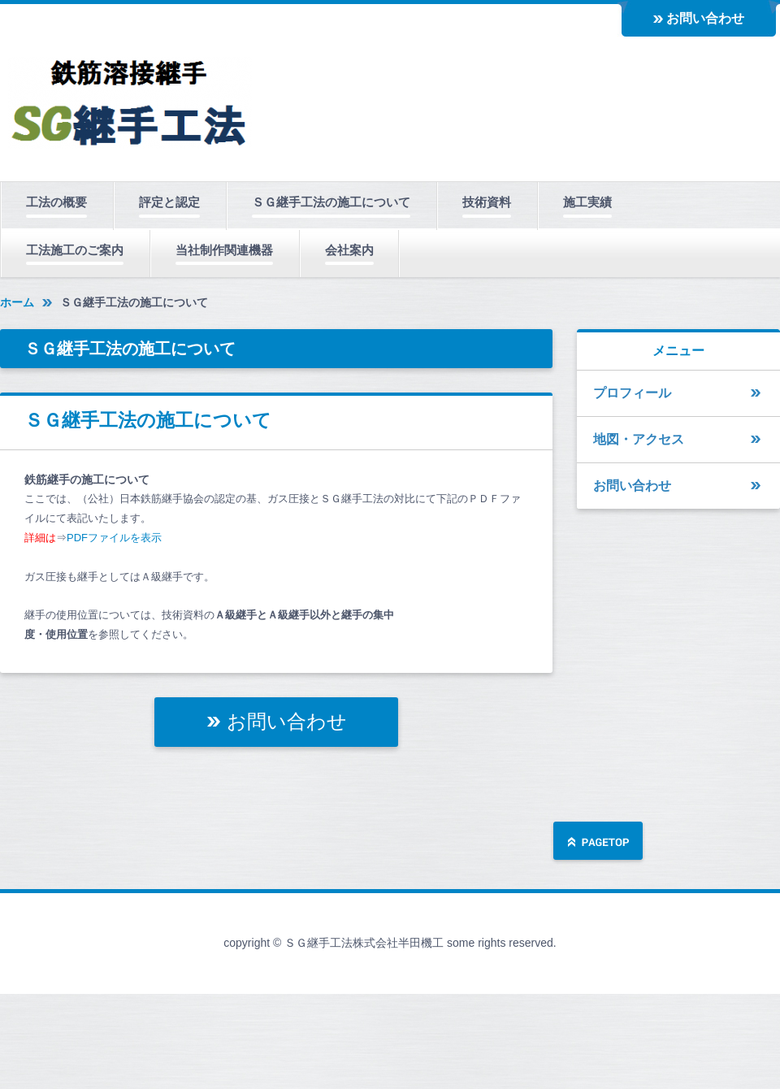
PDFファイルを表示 (114, 537)
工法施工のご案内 (75, 250)
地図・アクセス (638, 439)
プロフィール (632, 393)
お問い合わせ (705, 18)
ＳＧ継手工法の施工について (331, 202)
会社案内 (349, 250)
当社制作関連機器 (224, 250)
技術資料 (486, 202)
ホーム (17, 302)
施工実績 (587, 202)
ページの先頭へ (598, 842)
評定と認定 (169, 202)
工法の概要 (56, 202)
